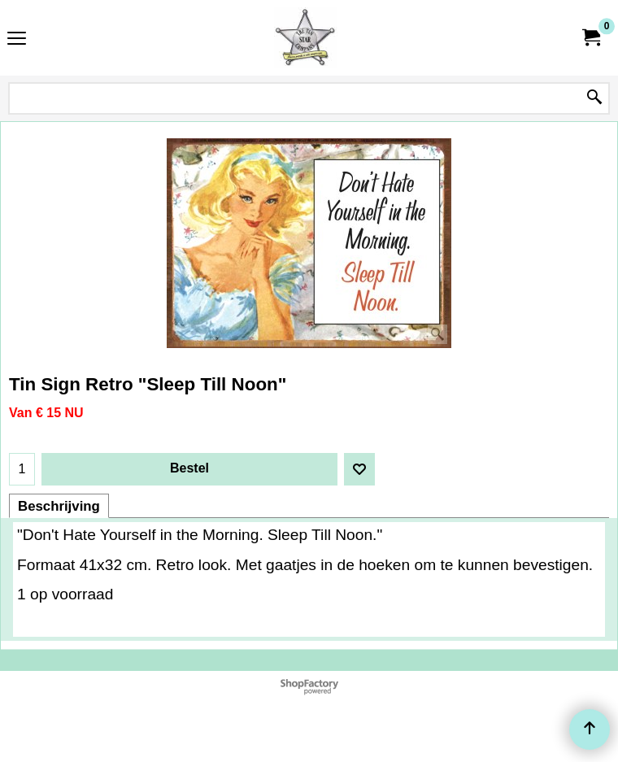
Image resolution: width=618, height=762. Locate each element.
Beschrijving (59, 506)
